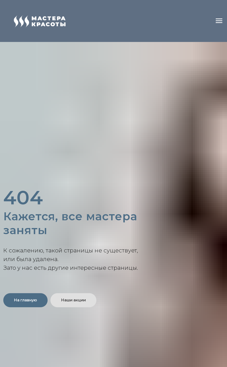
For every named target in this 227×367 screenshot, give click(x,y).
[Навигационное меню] (219, 21)
